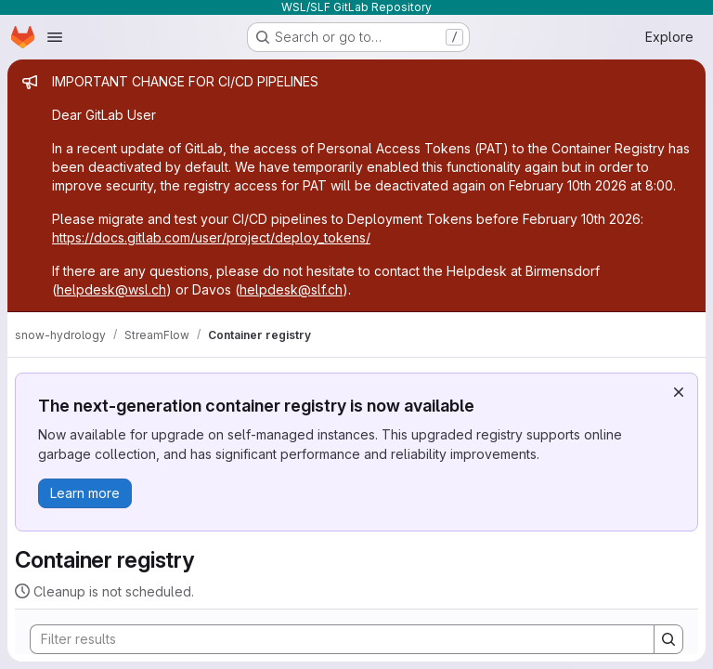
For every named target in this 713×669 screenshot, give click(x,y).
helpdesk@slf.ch (291, 289)
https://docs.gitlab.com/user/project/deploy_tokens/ (211, 237)
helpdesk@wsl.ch (111, 289)
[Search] (333, 639)
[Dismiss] (679, 392)
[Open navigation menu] (55, 37)
